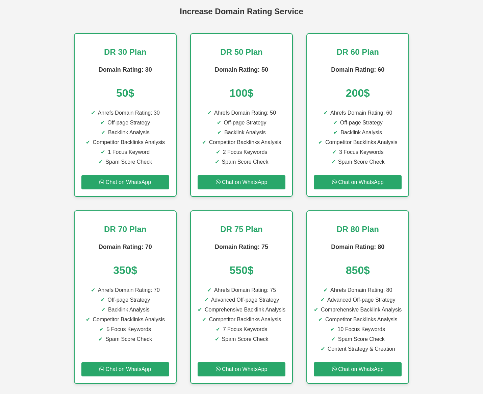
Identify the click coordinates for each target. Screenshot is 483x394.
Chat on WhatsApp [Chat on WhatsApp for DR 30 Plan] (125, 182)
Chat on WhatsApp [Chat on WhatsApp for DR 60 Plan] (358, 182)
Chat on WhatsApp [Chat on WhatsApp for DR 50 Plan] (242, 182)
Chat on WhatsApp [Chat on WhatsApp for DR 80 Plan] (358, 369)
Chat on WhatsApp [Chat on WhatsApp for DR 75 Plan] (242, 369)
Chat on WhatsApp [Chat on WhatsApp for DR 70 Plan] (125, 369)
